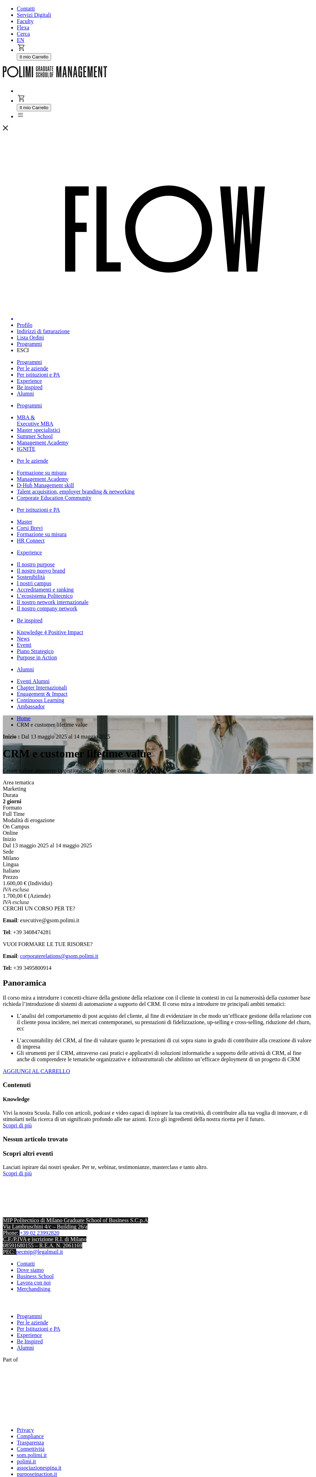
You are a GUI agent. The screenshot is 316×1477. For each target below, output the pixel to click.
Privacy (25, 1430)
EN (20, 40)
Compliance (30, 1436)
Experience (29, 1335)
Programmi (29, 1316)
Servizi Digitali (34, 15)
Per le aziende (32, 1322)
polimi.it (26, 1461)
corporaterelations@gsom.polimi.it (59, 956)
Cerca (23, 34)
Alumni (25, 1348)
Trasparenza (30, 1443)
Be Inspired (30, 1341)
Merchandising (33, 1289)
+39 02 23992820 (39, 1233)
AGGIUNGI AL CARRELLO (36, 1071)
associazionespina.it (39, 1468)
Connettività (30, 1449)
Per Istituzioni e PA (38, 1329)
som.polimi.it (32, 1455)
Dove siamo (30, 1270)
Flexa (23, 27)
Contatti (26, 9)
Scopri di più (17, 1125)
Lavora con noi (34, 1283)
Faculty (25, 21)
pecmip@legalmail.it (39, 1252)
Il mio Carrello (34, 56)
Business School (35, 1276)
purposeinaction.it (37, 1474)
